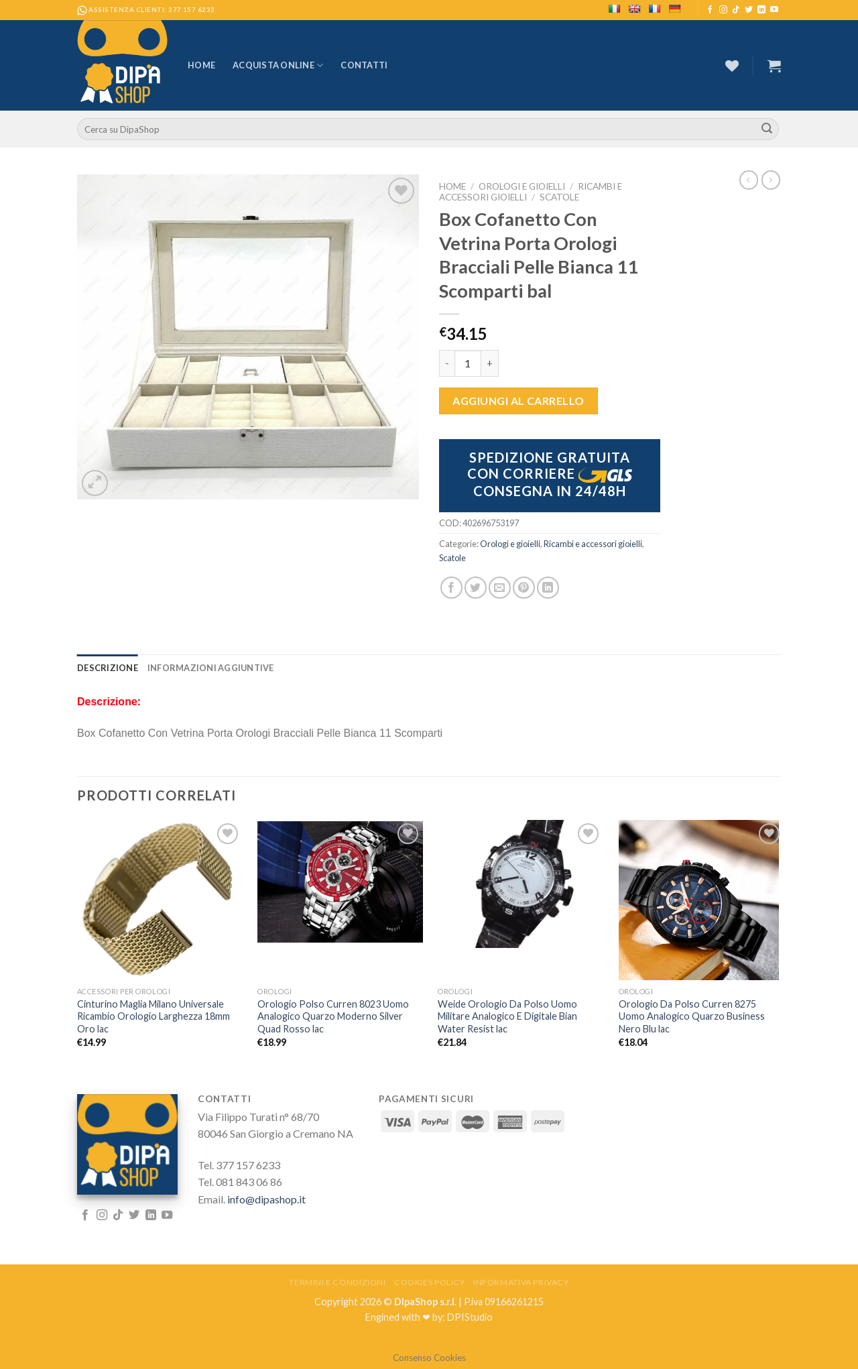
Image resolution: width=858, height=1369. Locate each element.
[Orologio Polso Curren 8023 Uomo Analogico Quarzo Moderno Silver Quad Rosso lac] (340, 882)
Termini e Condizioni (337, 1282)
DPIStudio (470, 1317)
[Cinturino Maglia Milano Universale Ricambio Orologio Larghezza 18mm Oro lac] (160, 900)
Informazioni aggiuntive (210, 667)
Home (201, 65)
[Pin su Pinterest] (524, 588)
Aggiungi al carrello (518, 400)
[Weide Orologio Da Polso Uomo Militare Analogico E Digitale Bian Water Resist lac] (520, 884)
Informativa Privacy (521, 1282)
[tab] (107, 667)
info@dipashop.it (266, 1199)
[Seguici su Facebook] (710, 10)
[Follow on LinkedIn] (761, 10)
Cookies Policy (429, 1282)
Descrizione (107, 667)
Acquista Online (278, 65)
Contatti (364, 65)
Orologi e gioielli (522, 186)
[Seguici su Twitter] (749, 10)
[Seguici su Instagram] (723, 10)
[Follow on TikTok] (736, 10)
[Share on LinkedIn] (548, 588)
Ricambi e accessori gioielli (593, 543)
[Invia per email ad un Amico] (500, 588)
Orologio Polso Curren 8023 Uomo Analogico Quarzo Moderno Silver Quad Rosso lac (333, 1016)
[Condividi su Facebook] (451, 588)
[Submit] (766, 129)
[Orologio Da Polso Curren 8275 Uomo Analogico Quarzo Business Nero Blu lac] (701, 900)
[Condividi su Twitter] (476, 588)
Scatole (559, 197)
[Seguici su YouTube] (774, 10)
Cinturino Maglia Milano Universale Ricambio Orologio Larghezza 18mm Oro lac (153, 1016)
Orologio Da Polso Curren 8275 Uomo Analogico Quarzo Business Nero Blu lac (692, 1016)
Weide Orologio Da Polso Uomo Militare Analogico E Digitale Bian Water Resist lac (507, 1016)
